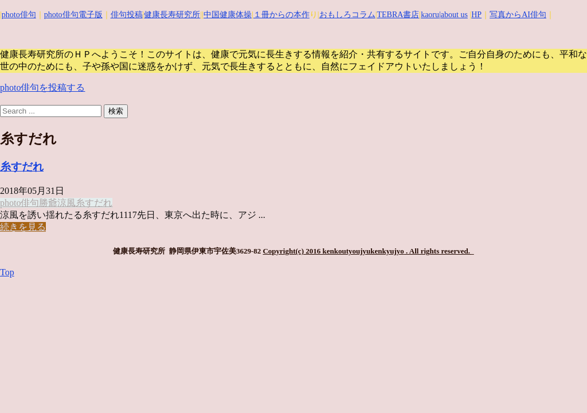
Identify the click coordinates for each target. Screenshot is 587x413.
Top (7, 272)
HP (476, 14)
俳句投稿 (127, 14)
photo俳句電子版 (73, 14)
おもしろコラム (347, 14)
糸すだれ (22, 167)
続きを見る (23, 227)
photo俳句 (19, 14)
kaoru (430, 14)
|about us (453, 14)
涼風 (66, 203)
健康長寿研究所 (172, 14)
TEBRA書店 (398, 14)
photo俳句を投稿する (42, 87)
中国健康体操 (228, 14)
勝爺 (48, 203)
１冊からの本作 (281, 14)
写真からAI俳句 (518, 14)
